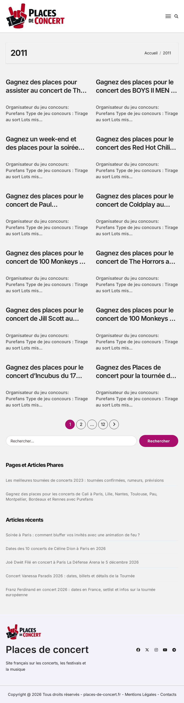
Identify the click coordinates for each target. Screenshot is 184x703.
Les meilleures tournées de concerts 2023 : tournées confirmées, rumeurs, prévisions (85, 480)
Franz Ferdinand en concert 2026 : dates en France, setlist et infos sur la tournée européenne (80, 592)
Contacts (168, 694)
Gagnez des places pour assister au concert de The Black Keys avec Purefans (45, 90)
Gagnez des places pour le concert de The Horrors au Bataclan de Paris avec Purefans (134, 265)
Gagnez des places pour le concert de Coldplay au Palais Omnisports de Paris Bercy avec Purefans (135, 208)
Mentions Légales (141, 694)
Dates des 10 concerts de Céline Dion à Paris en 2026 (56, 548)
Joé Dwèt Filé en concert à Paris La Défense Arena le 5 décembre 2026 (72, 562)
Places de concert (47, 649)
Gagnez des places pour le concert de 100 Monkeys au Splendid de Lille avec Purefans (46, 265)
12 (103, 424)
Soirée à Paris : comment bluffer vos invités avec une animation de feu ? (73, 534)
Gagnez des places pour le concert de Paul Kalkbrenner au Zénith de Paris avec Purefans (44, 208)
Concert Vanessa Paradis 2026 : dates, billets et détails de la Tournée (70, 575)
